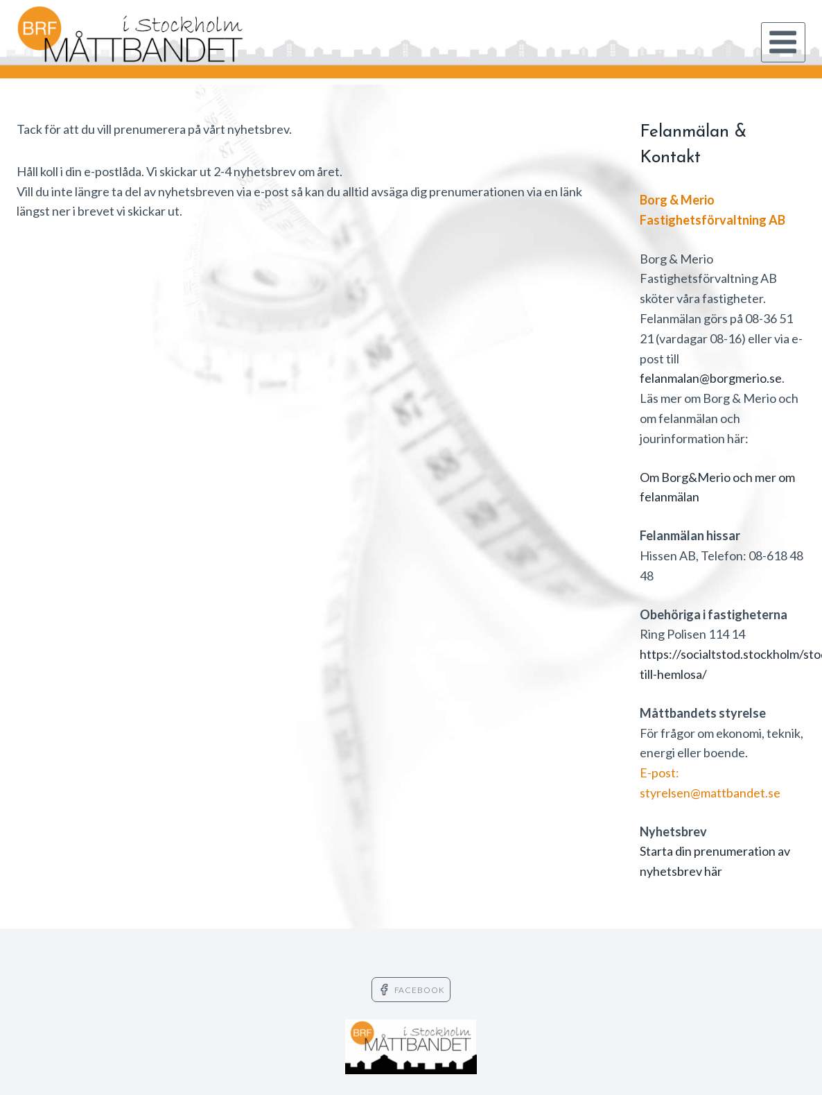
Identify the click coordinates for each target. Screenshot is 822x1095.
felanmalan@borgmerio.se (711, 378)
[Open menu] (783, 42)
